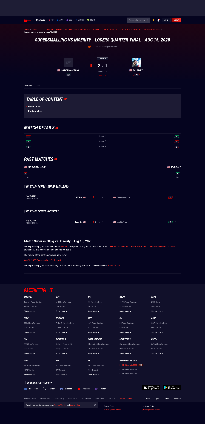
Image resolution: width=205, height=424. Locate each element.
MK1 (60, 20)
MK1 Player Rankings (63, 302)
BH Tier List (123, 328)
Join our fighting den (39, 383)
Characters (177, 399)
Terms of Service (30, 399)
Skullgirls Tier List (62, 349)
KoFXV (154, 339)
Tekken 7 (64, 246)
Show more (30, 311)
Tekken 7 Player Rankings (65, 323)
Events (147, 399)
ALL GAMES (40, 20)
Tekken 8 (28, 297)
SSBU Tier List (29, 328)
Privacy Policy (45, 399)
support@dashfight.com (112, 410)
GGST (153, 318)
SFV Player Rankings (63, 365)
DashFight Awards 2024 (128, 365)
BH (120, 318)
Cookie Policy (59, 399)
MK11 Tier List (93, 370)
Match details (35, 106)
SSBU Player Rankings (32, 323)
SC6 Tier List (28, 349)
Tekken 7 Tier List (62, 328)
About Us (111, 399)
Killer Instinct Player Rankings (98, 344)
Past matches (35, 111)
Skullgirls (61, 339)
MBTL (26, 360)
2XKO (91, 20)
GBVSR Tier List (125, 307)
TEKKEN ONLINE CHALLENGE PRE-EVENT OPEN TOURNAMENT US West (142, 246)
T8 (51, 20)
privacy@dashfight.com (151, 410)
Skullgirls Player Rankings (65, 344)
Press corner (99, 399)
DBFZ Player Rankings (96, 323)
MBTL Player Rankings (32, 365)
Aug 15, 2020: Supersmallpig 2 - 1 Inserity (43, 260)
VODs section (114, 265)
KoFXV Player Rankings (159, 344)
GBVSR (79, 20)
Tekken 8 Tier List (30, 307)
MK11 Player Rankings (96, 365)
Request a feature (125, 399)
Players (157, 399)
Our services (86, 399)
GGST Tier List (156, 328)
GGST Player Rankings (159, 323)
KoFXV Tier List (156, 349)
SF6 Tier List (92, 307)
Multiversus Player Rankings (129, 344)
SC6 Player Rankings (31, 344)
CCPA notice (72, 399)
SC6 (25, 339)
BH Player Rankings (126, 323)
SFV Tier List (60, 370)
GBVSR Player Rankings (128, 302)
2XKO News (155, 307)
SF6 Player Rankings (95, 302)
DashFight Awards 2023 (128, 369)
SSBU (26, 318)
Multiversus (125, 339)
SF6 (69, 20)
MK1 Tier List (60, 307)
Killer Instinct (95, 339)
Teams (166, 399)
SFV (57, 360)
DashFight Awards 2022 (128, 374)
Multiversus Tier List (126, 349)
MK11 (90, 360)
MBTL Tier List (29, 370)
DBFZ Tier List (93, 328)
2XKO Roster (156, 302)
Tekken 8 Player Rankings (33, 302)
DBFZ (90, 318)
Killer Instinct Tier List (95, 349)
